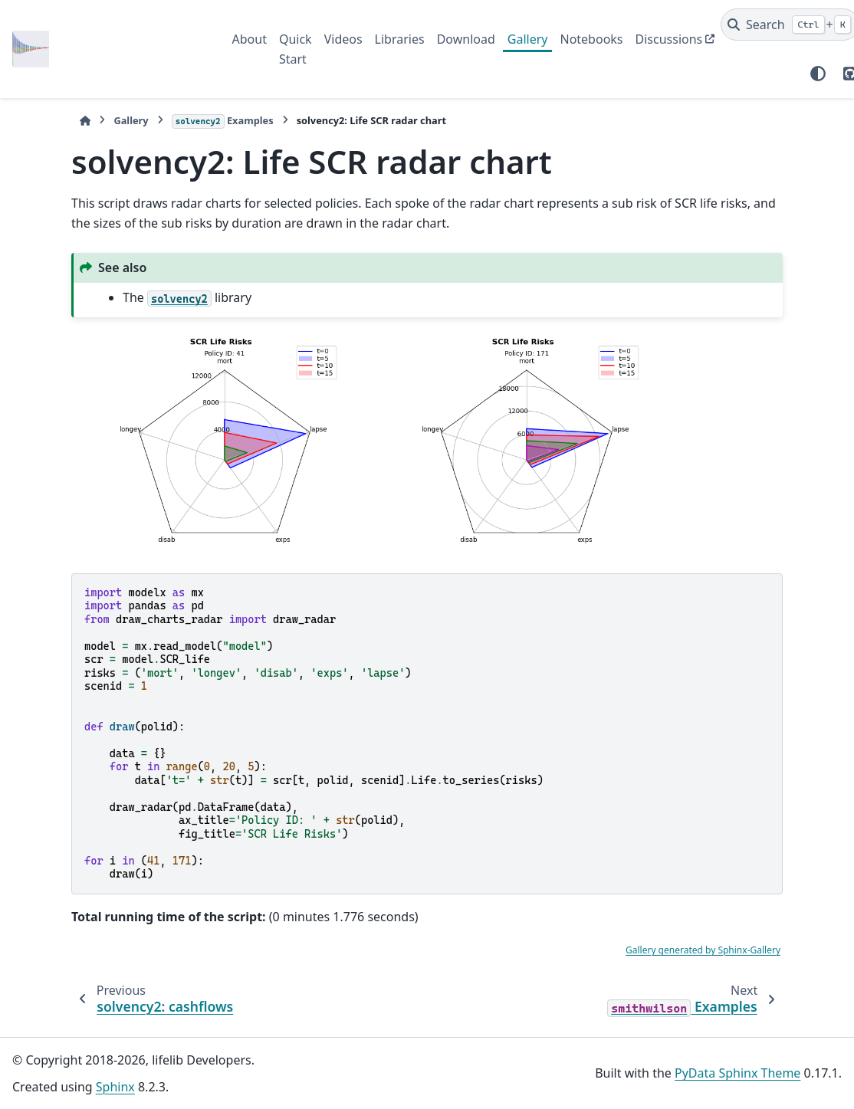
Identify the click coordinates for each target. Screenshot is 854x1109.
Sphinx (115, 1086)
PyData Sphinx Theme (737, 1073)
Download (466, 39)
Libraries (400, 39)
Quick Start (295, 49)
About (249, 39)
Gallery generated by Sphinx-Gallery (703, 949)
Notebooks (591, 39)
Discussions (669, 39)
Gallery (527, 39)
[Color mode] (818, 74)
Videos (343, 39)
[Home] (85, 121)
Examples (223, 121)
